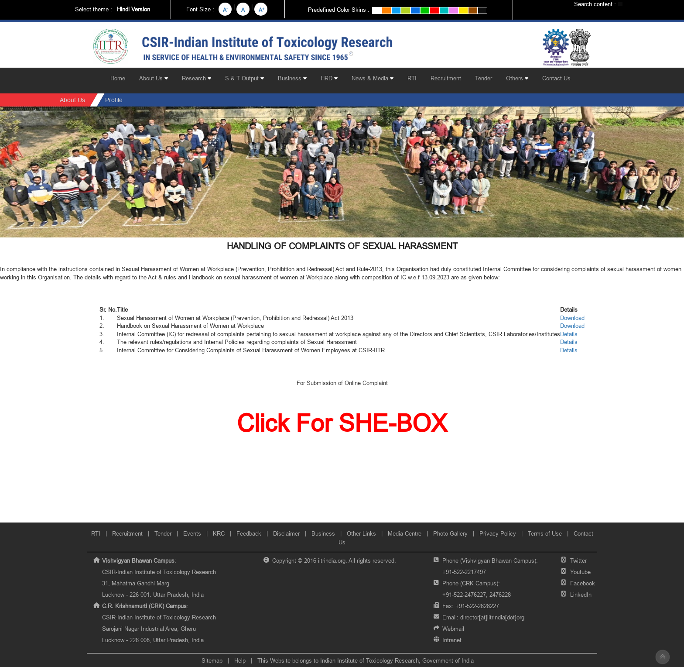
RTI (412, 78)
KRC (219, 533)
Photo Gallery (450, 533)
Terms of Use (545, 533)
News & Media (372, 78)
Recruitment (446, 78)
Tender (483, 78)
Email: (483, 617)
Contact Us (556, 78)
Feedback (248, 533)
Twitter (578, 560)
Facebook (582, 583)
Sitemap (212, 660)
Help (240, 660)
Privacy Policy (497, 533)
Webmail (453, 628)
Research (196, 78)
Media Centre (404, 533)
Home (117, 78)
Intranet (452, 639)
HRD (329, 78)
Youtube (580, 571)
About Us (153, 78)
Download (572, 317)
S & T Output (244, 78)
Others (517, 78)
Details (569, 333)
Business (292, 78)
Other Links (361, 533)
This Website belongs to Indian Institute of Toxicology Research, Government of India (365, 660)
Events (192, 533)
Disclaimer (286, 533)
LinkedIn (581, 594)
